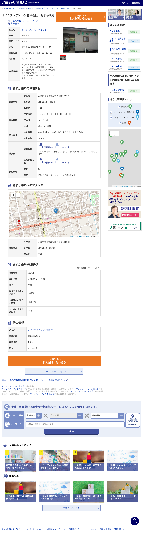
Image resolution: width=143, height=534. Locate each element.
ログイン (125, 3)
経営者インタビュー (56, 529)
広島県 (22, 8)
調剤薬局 (39, 8)
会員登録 (136, 3)
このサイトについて (35, 529)
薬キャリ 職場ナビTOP (12, 529)
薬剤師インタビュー (78, 529)
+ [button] (13, 195)
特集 (94, 529)
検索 (71, 431)
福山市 (30, 8)
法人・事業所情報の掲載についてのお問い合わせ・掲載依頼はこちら (35, 380)
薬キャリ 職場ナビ (9, 8)
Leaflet (72, 236)
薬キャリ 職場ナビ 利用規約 (112, 529)
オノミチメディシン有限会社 (57, 8)
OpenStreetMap (84, 236)
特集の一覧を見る (71, 508)
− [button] (18, 195)
